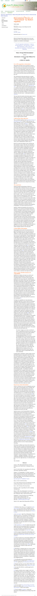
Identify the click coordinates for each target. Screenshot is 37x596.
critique (28, 544)
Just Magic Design (12, 595)
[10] (32, 393)
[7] (20, 298)
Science (19, 32)
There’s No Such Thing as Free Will (27, 584)
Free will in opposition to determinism (22, 44)
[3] (23, 153)
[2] (31, 141)
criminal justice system (29, 436)
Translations (4, 25)
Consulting (7, 0)
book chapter (19, 514)
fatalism (31, 431)
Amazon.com (24, 34)
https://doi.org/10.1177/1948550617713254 (21, 478)
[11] (25, 423)
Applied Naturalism (20, 11)
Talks (3, 22)
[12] (27, 426)
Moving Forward (5, 27)
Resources (3, 14)
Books (3, 19)
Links (3, 24)
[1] (22, 108)
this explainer (24, 589)
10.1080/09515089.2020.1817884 (23, 499)
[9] (32, 390)
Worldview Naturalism (9, 11)
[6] (22, 250)
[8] (28, 312)
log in (35, 595)
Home (2, 11)
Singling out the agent (31, 565)
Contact (13, 0)
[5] (27, 245)
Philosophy (28, 11)
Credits (15, 595)
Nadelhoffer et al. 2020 (20, 524)
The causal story (27, 45)
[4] (31, 205)
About (2, 0)
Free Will (15, 32)
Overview (3, 17)
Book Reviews (9, 14)
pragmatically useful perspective (24, 439)
